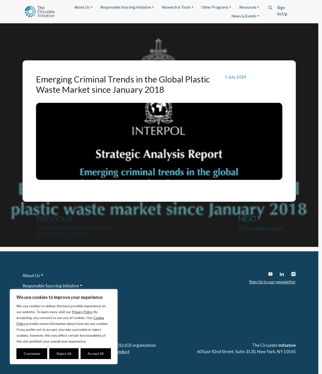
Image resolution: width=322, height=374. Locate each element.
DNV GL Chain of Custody (260, 228)
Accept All (96, 353)
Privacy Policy (82, 312)
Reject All (64, 353)
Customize (32, 353)
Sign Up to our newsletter (272, 281)
